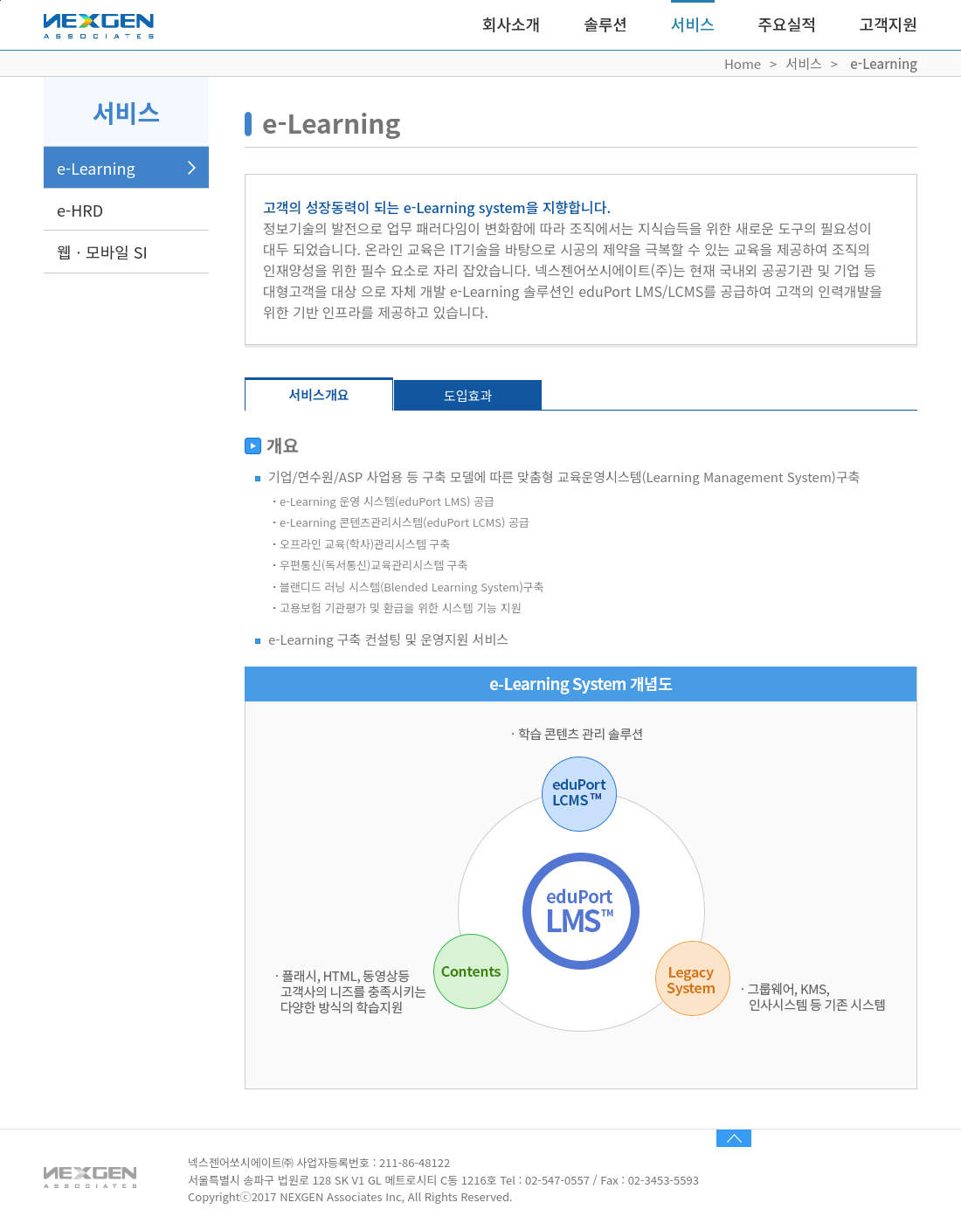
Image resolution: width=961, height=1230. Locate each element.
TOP (733, 1138)
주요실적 (787, 23)
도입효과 (468, 395)
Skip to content (0, 0)
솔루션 (605, 23)
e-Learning (96, 167)
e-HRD (80, 209)
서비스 (693, 23)
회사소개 (511, 23)
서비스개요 (318, 394)
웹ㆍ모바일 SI (102, 251)
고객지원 (888, 23)
